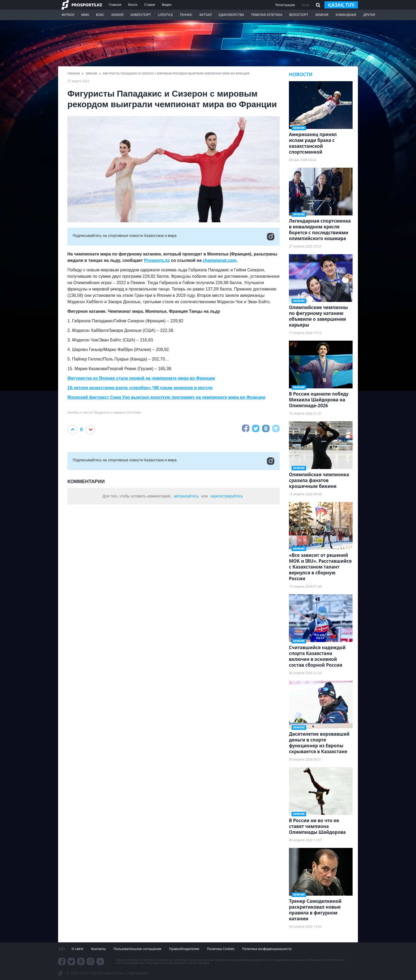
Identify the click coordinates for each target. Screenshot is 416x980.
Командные (346, 14)
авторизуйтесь (186, 496)
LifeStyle (165, 14)
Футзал (206, 14)
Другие (369, 14)
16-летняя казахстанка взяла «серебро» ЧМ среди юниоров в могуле (140, 387)
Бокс (100, 14)
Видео (166, 4)
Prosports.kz (157, 260)
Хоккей (117, 14)
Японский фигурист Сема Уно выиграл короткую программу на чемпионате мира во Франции (166, 397)
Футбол (68, 14)
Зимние (322, 14)
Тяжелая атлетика (266, 14)
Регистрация (285, 5)
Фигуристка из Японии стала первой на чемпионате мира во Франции (141, 378)
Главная (115, 4)
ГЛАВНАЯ (73, 73)
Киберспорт (141, 14)
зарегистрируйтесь (226, 496)
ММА (85, 14)
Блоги (132, 4)
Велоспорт (298, 14)
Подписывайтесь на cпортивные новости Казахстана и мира (173, 236)
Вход (305, 5)
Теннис (186, 14)
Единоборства (231, 14)
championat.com (219, 260)
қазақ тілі (341, 5)
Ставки (149, 4)
